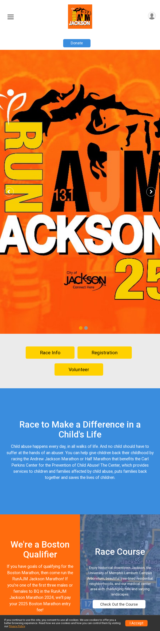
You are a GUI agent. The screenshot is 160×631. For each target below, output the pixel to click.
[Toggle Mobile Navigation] (10, 17)
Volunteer (79, 369)
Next (154, 191)
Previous (12, 191)
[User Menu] (152, 16)
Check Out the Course (119, 604)
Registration (105, 352)
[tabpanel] (80, 192)
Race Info (50, 352)
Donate (77, 43)
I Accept (136, 623)
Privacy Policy (17, 626)
